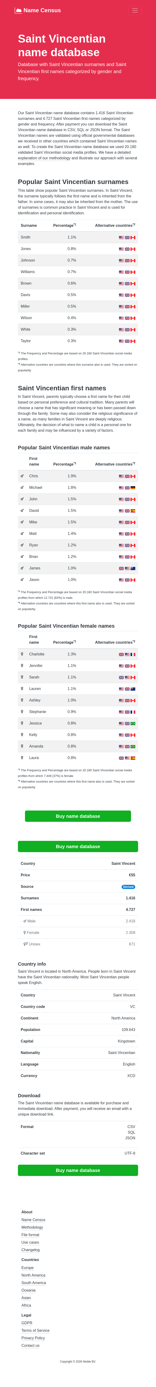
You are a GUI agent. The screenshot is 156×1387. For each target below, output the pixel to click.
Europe (27, 1268)
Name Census (37, 10)
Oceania (28, 1290)
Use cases (30, 1242)
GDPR (26, 1323)
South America (33, 1283)
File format (30, 1235)
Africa (26, 1305)
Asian (26, 1298)
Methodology (32, 1227)
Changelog (30, 1250)
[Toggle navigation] (135, 10)
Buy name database (78, 816)
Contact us (30, 1346)
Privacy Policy (33, 1338)
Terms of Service (35, 1330)
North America (33, 1275)
